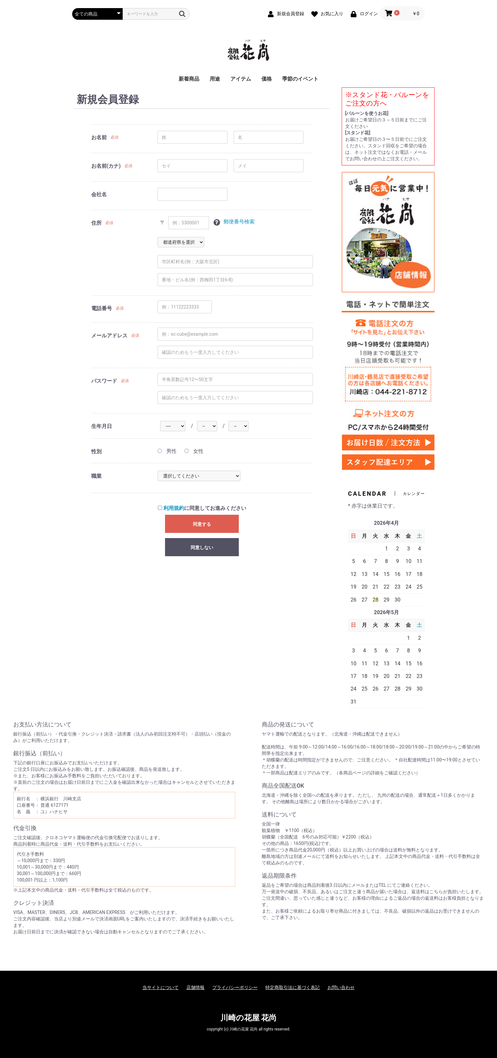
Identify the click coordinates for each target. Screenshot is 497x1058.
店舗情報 (195, 987)
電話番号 (101, 308)
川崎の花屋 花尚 (248, 1017)
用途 (215, 79)
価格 (266, 79)
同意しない (202, 547)
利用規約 (173, 508)
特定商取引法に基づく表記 (292, 987)
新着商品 (189, 79)
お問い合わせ (341, 987)
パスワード (104, 381)
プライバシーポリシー (235, 987)
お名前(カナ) (106, 166)
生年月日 (101, 426)
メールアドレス (109, 335)
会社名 (99, 194)
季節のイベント (300, 79)
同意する (202, 524)
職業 (96, 476)
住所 (96, 223)
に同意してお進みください (202, 508)
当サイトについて (160, 987)
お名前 (99, 137)
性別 (96, 451)
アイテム (240, 79)
